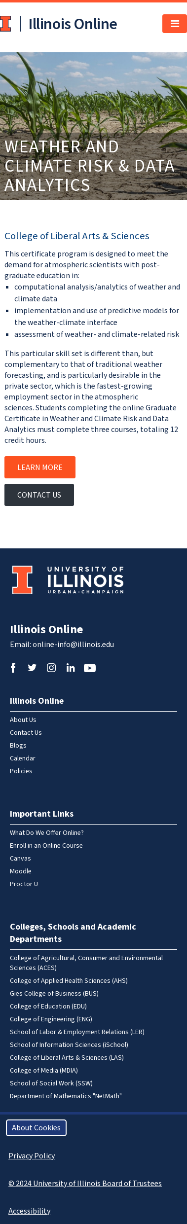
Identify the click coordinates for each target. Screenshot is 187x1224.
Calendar (23, 758)
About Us (23, 720)
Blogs (18, 746)
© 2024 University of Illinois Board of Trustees (85, 1183)
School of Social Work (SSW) (51, 1083)
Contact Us (39, 495)
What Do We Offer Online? (47, 833)
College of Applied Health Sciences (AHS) (69, 981)
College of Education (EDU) (48, 1006)
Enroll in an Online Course (46, 846)
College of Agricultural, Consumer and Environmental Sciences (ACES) (86, 963)
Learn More (40, 467)
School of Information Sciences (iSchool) (69, 1045)
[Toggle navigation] (174, 23)
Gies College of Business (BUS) (54, 994)
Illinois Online (46, 629)
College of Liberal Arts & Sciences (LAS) (67, 1058)
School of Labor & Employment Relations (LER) (77, 1032)
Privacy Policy (31, 1156)
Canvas (20, 859)
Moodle (21, 871)
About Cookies (36, 1127)
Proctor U (24, 884)
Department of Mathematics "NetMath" (66, 1096)
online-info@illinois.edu (73, 644)
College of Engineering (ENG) (51, 1019)
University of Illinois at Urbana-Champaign (6, 24)
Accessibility (29, 1211)
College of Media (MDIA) (44, 1071)
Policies (21, 771)
